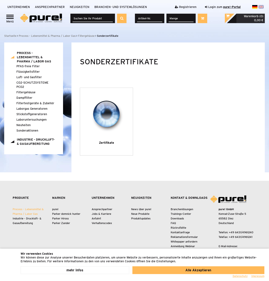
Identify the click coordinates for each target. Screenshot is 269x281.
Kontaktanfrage (180, 232)
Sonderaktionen (27, 130)
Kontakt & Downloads (189, 197)
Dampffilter (24, 97)
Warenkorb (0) (253, 16)
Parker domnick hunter (66, 213)
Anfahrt (96, 218)
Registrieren (185, 7)
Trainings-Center (181, 213)
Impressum (257, 276)
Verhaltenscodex (102, 223)
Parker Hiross (60, 218)
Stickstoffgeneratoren (31, 114)
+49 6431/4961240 (241, 232)
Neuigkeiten (79, 7)
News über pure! (141, 209)
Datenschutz (240, 276)
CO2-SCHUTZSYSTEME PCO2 (32, 84)
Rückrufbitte (178, 227)
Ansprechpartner (50, 7)
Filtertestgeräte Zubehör (35, 103)
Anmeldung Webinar (183, 246)
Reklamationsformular (184, 237)
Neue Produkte (140, 213)
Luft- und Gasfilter (29, 77)
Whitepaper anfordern (184, 241)
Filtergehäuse (26, 92)
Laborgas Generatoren (31, 108)
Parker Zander (61, 223)
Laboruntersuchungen (31, 119)
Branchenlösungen (182, 209)
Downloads (177, 218)
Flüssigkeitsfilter (28, 71)
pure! (55, 209)
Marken (58, 197)
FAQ (173, 223)
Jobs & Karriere (101, 213)
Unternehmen (18, 7)
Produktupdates (140, 218)
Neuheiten (23, 125)
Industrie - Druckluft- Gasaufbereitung (36, 141)
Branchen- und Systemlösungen (120, 7)
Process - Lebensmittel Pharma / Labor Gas (34, 57)
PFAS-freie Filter (28, 66)
